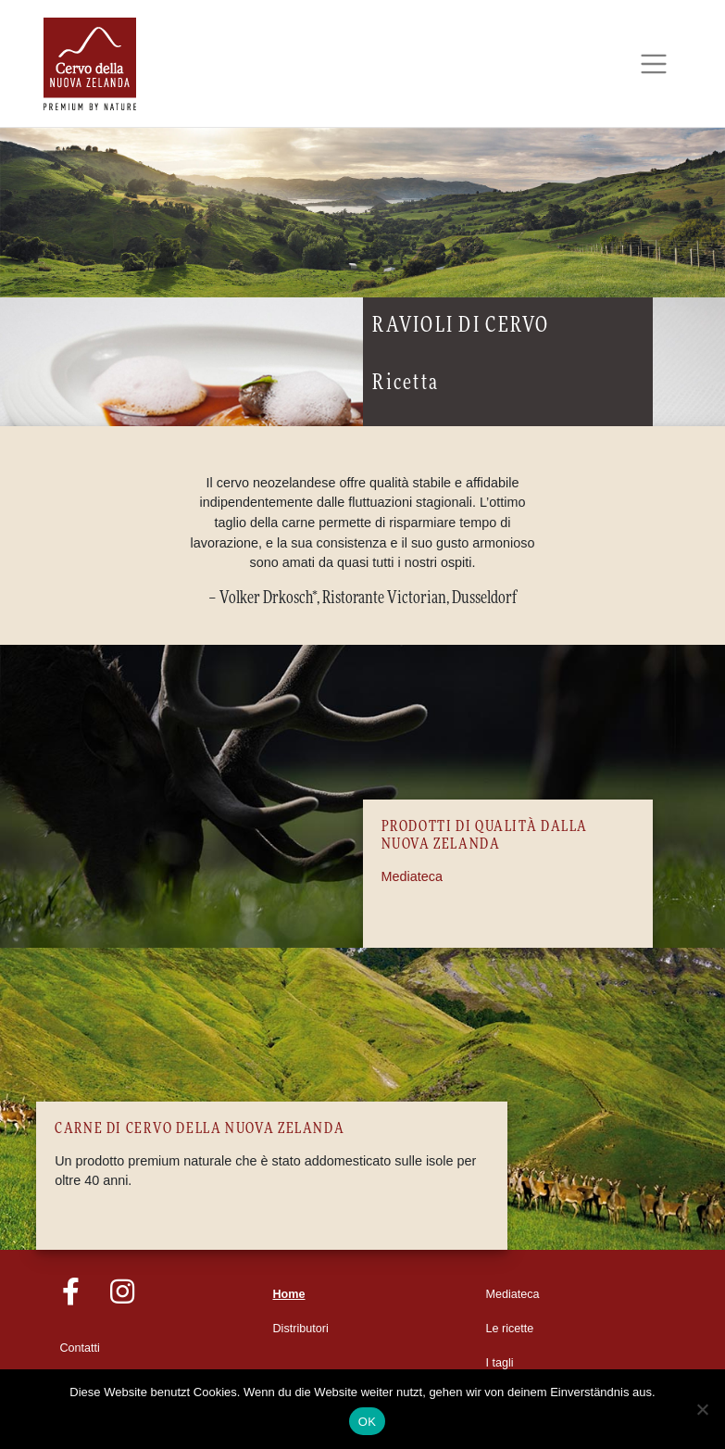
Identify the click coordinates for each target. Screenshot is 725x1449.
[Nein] (702, 1409)
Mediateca (412, 876)
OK (367, 1422)
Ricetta (405, 383)
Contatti (80, 1348)
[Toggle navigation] (654, 64)
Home (289, 1294)
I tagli (500, 1362)
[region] (362, 213)
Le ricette (510, 1328)
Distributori (301, 1328)
